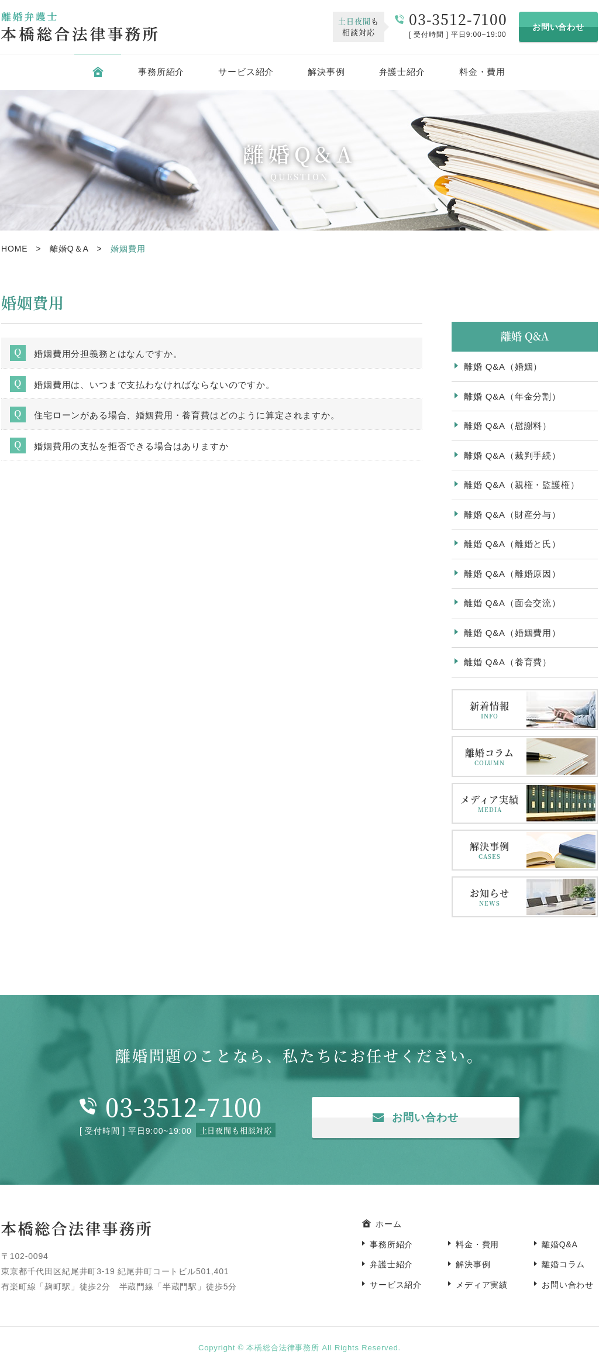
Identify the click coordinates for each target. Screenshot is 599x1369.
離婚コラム (489, 757)
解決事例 (326, 72)
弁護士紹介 (402, 72)
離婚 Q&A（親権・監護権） (522, 485)
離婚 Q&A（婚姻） (503, 367)
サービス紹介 (246, 72)
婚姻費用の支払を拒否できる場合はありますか (131, 446)
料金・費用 (482, 72)
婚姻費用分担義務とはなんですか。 (108, 354)
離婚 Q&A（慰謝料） (508, 426)
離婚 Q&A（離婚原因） (512, 574)
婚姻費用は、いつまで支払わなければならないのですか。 (154, 385)
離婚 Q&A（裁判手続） (512, 455)
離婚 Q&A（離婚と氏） (512, 544)
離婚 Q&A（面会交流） (512, 603)
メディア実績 (489, 803)
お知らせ (489, 897)
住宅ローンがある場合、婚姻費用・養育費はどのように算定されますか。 (187, 415)
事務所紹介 (161, 72)
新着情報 (489, 710)
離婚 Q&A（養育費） (508, 662)
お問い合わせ (558, 27)
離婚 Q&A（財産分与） (512, 515)
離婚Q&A (560, 1244)
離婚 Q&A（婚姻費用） (512, 633)
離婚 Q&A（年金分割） (512, 396)
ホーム (389, 1224)
